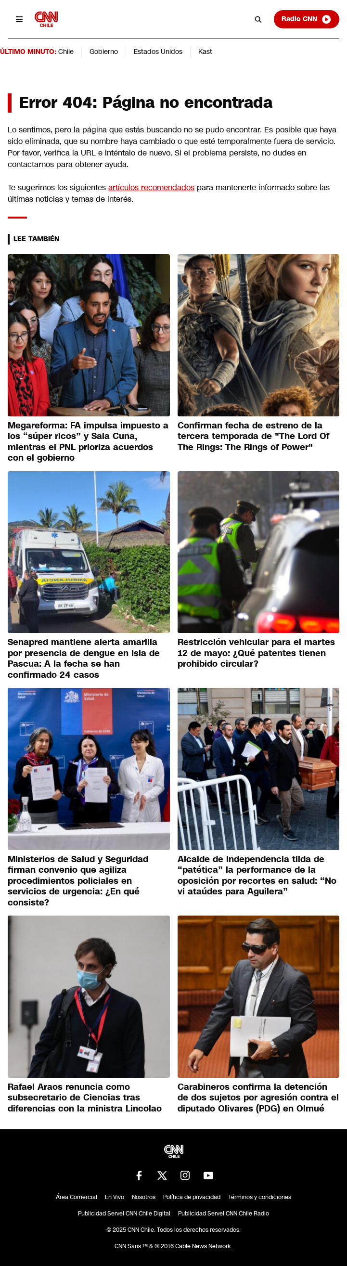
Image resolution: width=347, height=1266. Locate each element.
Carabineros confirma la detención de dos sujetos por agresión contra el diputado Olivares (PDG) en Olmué (258, 1098)
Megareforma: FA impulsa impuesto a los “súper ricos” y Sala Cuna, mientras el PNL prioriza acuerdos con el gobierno (88, 442)
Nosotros (143, 1197)
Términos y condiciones (259, 1197)
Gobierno (104, 51)
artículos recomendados (151, 187)
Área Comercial (76, 1197)
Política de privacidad (191, 1197)
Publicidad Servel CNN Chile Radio (223, 1213)
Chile (66, 51)
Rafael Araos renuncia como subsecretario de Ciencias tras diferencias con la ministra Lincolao (85, 1098)
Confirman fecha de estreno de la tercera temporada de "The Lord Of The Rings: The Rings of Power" (253, 436)
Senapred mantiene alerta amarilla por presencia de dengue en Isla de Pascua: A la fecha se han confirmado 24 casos (84, 658)
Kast (205, 51)
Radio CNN (307, 19)
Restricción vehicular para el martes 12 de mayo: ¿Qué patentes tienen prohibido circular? (256, 653)
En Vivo (114, 1197)
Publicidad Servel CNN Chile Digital (124, 1213)
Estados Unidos (158, 51)
